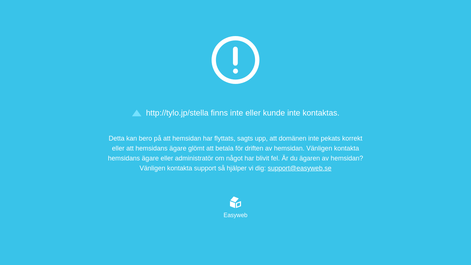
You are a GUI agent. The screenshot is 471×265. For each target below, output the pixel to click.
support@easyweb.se (299, 168)
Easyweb (236, 207)
